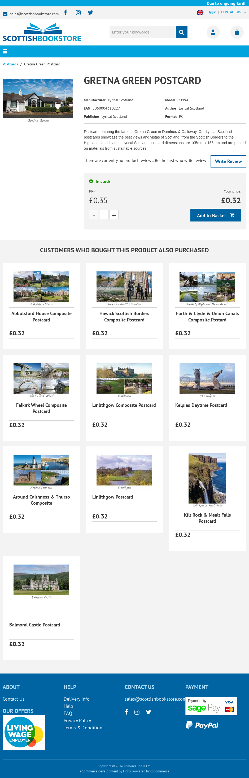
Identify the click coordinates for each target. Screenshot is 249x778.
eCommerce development (99, 771)
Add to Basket (212, 215)
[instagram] (76, 13)
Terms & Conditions (84, 728)
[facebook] (64, 13)
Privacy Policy (77, 720)
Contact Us (14, 699)
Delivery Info (77, 699)
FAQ (68, 713)
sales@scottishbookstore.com (34, 13)
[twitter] (88, 13)
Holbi (127, 771)
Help (68, 706)
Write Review (228, 161)
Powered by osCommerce (150, 771)
